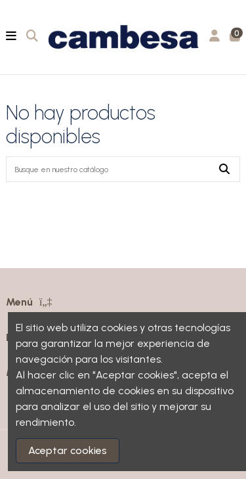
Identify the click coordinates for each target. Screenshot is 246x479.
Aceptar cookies (67, 450)
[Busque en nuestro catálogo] (224, 169)
